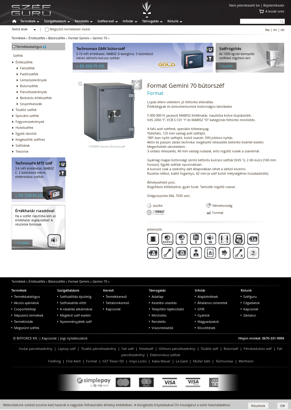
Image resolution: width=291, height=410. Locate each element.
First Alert (73, 361)
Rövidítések (205, 328)
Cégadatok (250, 303)
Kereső (108, 290)
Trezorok (22, 151)
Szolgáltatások (55, 21)
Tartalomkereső (116, 303)
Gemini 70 (100, 38)
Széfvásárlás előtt (71, 303)
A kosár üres (274, 11)
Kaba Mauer (161, 361)
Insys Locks (138, 361)
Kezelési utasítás (163, 303)
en (275, 29)
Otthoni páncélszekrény (177, 348)
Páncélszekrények (33, 92)
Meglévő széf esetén (74, 315)
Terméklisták (22, 321)
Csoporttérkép (23, 309)
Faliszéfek (27, 68)
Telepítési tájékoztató (166, 309)
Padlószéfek (29, 74)
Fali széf (128, 348)
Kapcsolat (112, 309)
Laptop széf (67, 348)
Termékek (27, 21)
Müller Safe (201, 361)
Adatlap (156, 296)
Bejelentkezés (273, 5)
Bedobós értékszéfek (36, 98)
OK (282, 405)
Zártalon (248, 315)
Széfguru (249, 296)
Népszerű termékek (27, 315)
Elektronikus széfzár (165, 355)
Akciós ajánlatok (25, 303)
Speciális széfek (27, 115)
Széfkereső (105, 21)
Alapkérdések (206, 296)
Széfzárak (22, 145)
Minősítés (157, 315)
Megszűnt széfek (25, 328)
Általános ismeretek (211, 303)
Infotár (128, 21)
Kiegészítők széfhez (30, 139)
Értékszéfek (37, 38)
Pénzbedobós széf (258, 348)
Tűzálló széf (209, 348)
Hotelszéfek (24, 127)
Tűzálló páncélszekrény (98, 348)
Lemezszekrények (33, 80)
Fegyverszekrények (29, 121)
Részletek (258, 405)
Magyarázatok (207, 321)
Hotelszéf (146, 348)
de (282, 29)
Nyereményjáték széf (74, 321)
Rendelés (82, 21)
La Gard (182, 361)
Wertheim (246, 361)
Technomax (224, 361)
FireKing (54, 361)
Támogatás (150, 21)
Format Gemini (78, 38)
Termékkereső (115, 296)
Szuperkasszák (31, 103)
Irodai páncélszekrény (35, 348)
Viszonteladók (161, 328)
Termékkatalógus (25, 296)
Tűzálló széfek (26, 109)
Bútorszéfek (56, 38)
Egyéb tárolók (26, 133)
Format (91, 361)
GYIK (200, 309)
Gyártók (202, 315)
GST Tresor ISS (113, 361)
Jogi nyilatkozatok (74, 338)
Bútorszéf (231, 348)
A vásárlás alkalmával (74, 309)
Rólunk (172, 21)
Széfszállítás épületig (74, 296)
